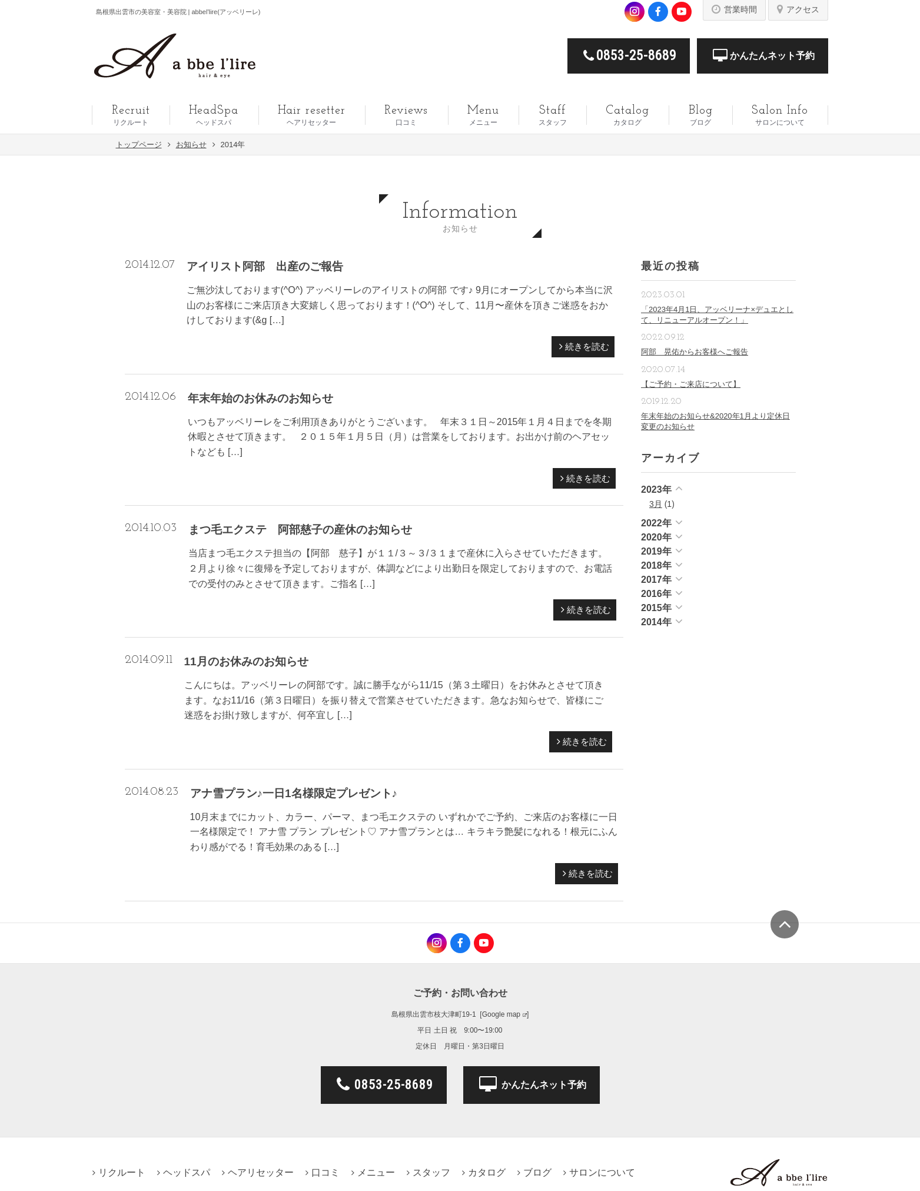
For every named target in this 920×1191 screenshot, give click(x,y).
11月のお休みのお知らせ (246, 661)
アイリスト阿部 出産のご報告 (265, 266)
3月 (655, 504)
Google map (501, 1014)
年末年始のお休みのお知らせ (260, 398)
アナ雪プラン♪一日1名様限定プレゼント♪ (294, 793)
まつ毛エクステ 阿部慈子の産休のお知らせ (300, 529)
